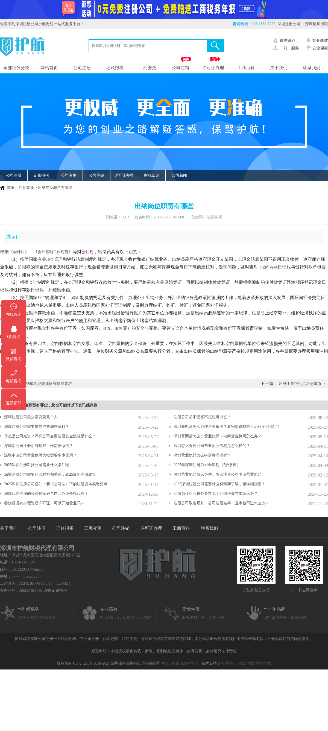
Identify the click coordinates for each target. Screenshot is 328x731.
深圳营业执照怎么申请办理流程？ (202, 455)
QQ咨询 (13, 337)
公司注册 (82, 67)
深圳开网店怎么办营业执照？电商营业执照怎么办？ (218, 436)
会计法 (19, 252)
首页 (10, 188)
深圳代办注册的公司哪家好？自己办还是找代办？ (46, 494)
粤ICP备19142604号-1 (180, 663)
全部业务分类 (16, 67)
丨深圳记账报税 (314, 24)
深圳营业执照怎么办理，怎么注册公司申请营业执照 (218, 474)
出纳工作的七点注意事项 (300, 384)
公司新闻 (179, 175)
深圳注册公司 (288, 24)
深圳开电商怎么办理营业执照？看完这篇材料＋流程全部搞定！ (227, 427)
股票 (119, 328)
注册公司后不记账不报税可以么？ (202, 417)
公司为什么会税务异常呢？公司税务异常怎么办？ (216, 494)
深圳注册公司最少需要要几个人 (31, 417)
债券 (107, 328)
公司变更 (69, 175)
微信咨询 (13, 359)
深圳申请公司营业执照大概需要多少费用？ (40, 455)
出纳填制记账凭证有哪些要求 (47, 384)
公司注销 (180, 67)
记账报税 (115, 67)
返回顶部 (13, 403)
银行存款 (270, 267)
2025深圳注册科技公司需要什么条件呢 (36, 465)
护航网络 (225, 663)
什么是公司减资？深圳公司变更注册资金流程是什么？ (50, 436)
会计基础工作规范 (53, 252)
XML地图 (245, 663)
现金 (50, 259)
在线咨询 (13, 314)
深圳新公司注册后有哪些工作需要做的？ (38, 446)
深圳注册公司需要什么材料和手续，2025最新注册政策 (50, 474)
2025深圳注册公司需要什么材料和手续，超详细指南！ (219, 484)
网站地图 (263, 663)
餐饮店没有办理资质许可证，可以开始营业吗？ (44, 503)
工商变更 (147, 67)
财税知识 (151, 175)
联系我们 (311, 67)
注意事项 (26, 188)
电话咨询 (13, 381)
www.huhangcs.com (26, 576)
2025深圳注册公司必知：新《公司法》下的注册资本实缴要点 (55, 484)
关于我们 (279, 67)
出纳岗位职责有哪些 (55, 188)
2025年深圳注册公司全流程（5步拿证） (207, 465)
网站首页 (49, 67)
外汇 (41, 298)
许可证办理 (213, 67)
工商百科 (246, 67)
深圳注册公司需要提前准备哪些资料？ (36, 427)
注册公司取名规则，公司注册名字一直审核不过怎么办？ (221, 503)
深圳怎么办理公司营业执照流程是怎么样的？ (212, 446)
